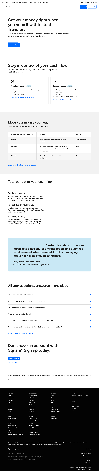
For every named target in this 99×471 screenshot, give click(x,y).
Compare (53, 408)
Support (52, 399)
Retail (30, 396)
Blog (52, 394)
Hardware (10, 424)
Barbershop (32, 401)
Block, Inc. (88, 466)
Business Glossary (55, 405)
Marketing (10, 401)
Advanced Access (12, 417)
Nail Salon (31, 405)
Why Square (53, 389)
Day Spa (31, 408)
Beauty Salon (32, 399)
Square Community (55, 401)
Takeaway (31, 392)
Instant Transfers (12, 410)
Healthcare (31, 428)
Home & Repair (32, 419)
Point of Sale (11, 389)
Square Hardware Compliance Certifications (80, 459)
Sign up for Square (14, 45)
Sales (52, 396)
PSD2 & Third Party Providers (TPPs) (82, 463)
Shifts (9, 415)
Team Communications (13, 419)
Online (9, 394)
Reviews (52, 392)
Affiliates (74, 400)
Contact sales (13, 40)
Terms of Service (87, 447)
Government (88, 454)
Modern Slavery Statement (84, 461)
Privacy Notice (87, 450)
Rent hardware (54, 410)
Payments (10, 392)
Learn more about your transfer (23, 165)
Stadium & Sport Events (34, 426)
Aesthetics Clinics (33, 412)
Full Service (32, 389)
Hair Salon (31, 403)
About (73, 395)
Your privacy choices (86, 445)
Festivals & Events (33, 424)
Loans (9, 408)
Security (89, 452)
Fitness (31, 415)
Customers (10, 399)
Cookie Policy (88, 456)
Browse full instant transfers (20, 325)
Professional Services (34, 417)
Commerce (10, 387)
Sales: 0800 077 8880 (77, 389)
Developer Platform (55, 403)
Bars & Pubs (32, 394)
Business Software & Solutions (15, 426)
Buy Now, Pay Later (12, 422)
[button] (49, 287)
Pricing (52, 387)
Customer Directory (12, 405)
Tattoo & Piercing (33, 410)
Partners (74, 402)
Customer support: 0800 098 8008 (80, 387)
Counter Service (33, 387)
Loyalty (9, 403)
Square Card (11, 412)
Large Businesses (33, 422)
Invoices (10, 396)
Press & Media (75, 398)
